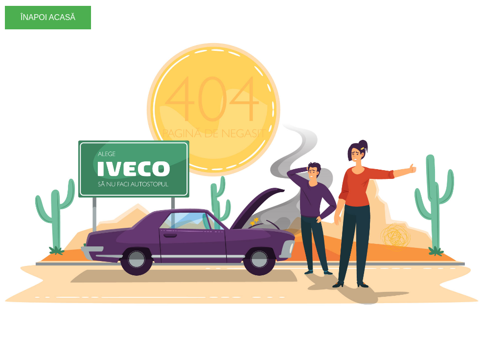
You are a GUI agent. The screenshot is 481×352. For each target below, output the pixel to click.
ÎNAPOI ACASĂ (48, 17)
